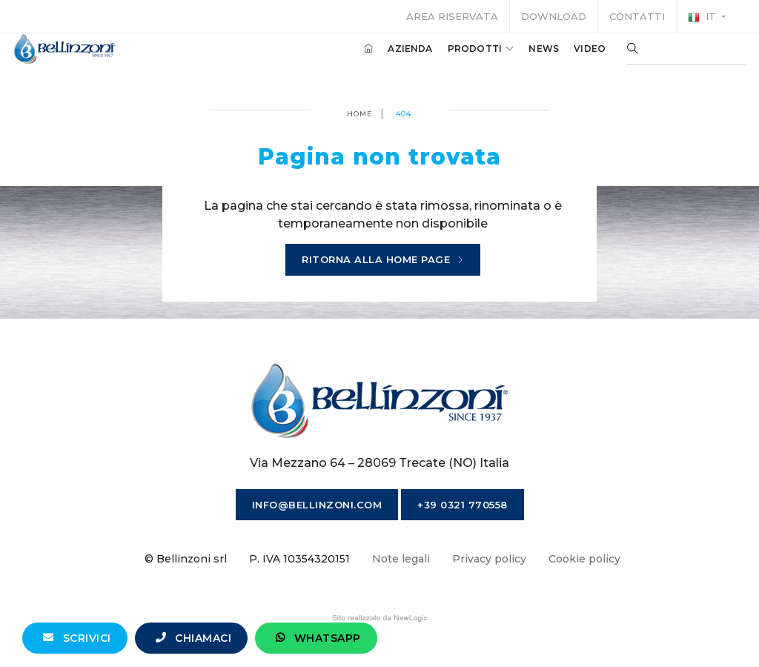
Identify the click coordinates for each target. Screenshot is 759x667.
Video (573, 58)
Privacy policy (489, 558)
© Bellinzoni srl (186, 558)
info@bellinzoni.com (317, 505)
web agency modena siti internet (380, 618)
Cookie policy (584, 558)
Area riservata (452, 16)
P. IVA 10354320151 (299, 558)
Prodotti (464, 58)
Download (553, 16)
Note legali (401, 558)
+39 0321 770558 (462, 505)
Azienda (393, 58)
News (526, 58)
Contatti (637, 16)
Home (360, 114)
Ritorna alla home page (383, 260)
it (703, 17)
